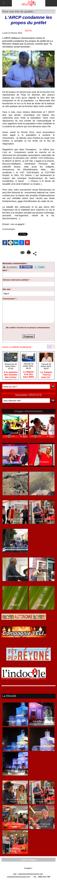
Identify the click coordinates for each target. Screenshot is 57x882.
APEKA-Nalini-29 (15, 576)
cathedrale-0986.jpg (15, 746)
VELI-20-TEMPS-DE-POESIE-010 (15, 520)
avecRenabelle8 (42, 462)
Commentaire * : (10, 299)
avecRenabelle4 (15, 462)
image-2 (41, 605)
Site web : (7, 289)
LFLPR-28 (41, 433)
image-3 (15, 605)
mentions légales (28, 860)
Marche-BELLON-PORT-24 (15, 548)
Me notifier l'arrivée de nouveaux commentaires (28, 327)
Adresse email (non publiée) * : (17, 280)
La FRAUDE (9, 696)
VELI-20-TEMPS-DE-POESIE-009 (15, 800)
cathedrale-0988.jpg (15, 771)
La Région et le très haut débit (28, 374)
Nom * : (6, 270)
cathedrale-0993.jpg (41, 721)
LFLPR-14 (15, 433)
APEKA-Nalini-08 (41, 576)
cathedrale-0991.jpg (41, 746)
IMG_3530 (15, 490)
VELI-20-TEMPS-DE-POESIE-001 (42, 825)
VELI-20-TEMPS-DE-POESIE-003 (42, 520)
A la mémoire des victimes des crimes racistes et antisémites (11, 374)
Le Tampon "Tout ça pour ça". (46, 374)
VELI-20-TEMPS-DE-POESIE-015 (15, 825)
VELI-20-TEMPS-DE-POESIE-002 (15, 850)
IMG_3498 (41, 490)
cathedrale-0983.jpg (15, 721)
